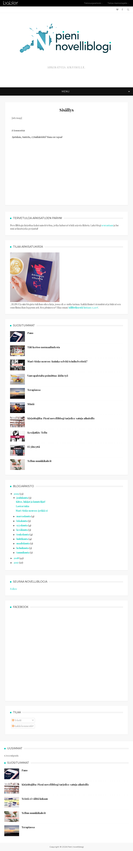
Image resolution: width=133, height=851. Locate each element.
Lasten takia (22, 506)
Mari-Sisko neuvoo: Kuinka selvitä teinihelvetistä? (57, 361)
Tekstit (16, 720)
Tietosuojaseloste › (93, 3)
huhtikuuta (22, 539)
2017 (16, 562)
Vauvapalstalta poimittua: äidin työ (47, 375)
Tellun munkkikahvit (39, 461)
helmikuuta (22, 548)
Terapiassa (33, 390)
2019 (16, 493)
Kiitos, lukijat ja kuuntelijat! (30, 501)
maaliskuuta (23, 543)
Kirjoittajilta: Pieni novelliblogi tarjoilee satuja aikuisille (61, 418)
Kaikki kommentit (22, 726)
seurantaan (107, 225)
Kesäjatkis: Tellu (37, 432)
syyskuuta (22, 525)
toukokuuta (23, 534)
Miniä (30, 404)
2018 (16, 558)
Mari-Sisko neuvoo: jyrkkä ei (32, 510)
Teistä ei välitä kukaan (35, 798)
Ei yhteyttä (33, 446)
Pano (30, 333)
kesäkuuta (22, 529)
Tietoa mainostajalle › (118, 3)
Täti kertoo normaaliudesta (43, 347)
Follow (13, 588)
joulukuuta (22, 497)
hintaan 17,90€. (83, 307)
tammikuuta (23, 552)
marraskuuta (23, 516)
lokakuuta (22, 521)
